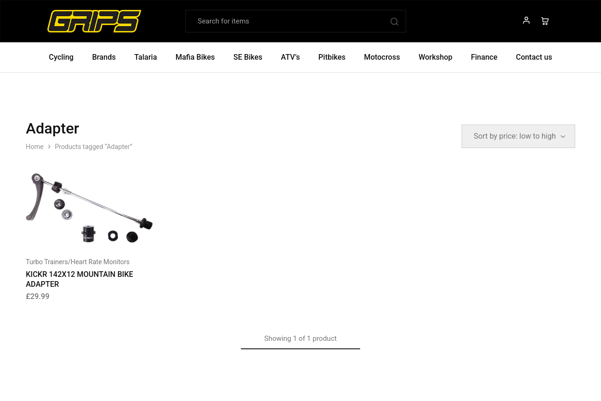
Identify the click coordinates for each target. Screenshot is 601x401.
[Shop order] (518, 136)
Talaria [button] (145, 57)
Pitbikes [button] (332, 57)
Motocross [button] (382, 57)
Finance (484, 57)
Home (35, 146)
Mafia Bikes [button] (195, 57)
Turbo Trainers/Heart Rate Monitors (78, 262)
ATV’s (290, 57)
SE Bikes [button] (247, 57)
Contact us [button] (534, 57)
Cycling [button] (61, 57)
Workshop (435, 57)
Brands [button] (104, 57)
